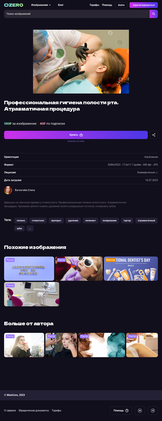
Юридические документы (34, 410)
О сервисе (10, 410)
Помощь (107, 4)
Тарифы (94, 4)
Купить (76, 160)
